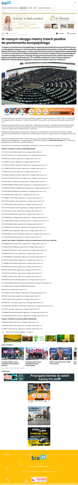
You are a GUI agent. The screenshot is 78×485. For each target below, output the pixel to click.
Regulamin (35, 466)
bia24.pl (54, 471)
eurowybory (30, 332)
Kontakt (47, 466)
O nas (30, 466)
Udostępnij (72, 33)
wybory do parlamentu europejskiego (15, 332)
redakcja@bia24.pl (13, 33)
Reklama (41, 466)
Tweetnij (60, 33)
